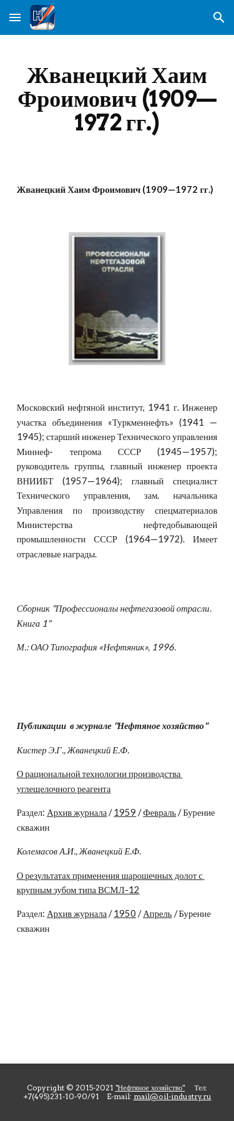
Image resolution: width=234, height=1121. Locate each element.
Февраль (159, 812)
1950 (125, 913)
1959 (125, 812)
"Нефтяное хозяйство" (150, 1087)
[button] (15, 17)
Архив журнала (77, 812)
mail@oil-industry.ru (173, 1096)
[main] (117, 98)
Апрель (157, 913)
